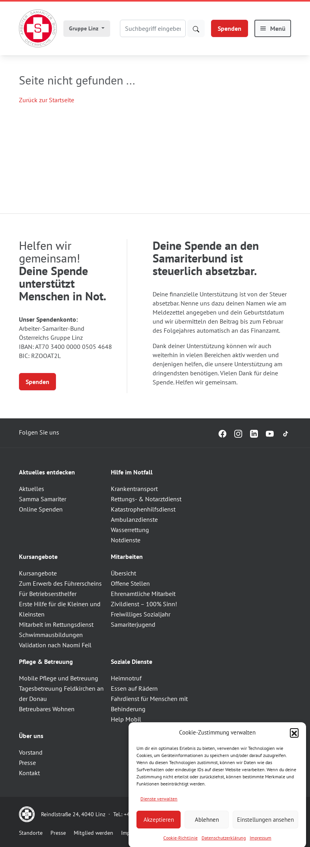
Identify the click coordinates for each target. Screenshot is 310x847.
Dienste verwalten (158, 808)
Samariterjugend (133, 624)
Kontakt (29, 773)
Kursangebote (38, 573)
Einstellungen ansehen (265, 829)
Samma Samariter (42, 499)
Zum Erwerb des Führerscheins (60, 583)
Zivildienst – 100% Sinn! (144, 604)
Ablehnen (207, 829)
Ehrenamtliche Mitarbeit (143, 594)
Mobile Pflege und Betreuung (58, 678)
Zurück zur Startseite (46, 100)
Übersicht (123, 573)
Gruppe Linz (84, 28)
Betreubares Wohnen (47, 709)
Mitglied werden (93, 832)
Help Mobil (126, 719)
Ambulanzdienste (134, 519)
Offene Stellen (130, 583)
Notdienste (125, 540)
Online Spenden (41, 509)
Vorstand (31, 752)
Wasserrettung (130, 530)
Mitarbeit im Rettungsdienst (56, 624)
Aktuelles (31, 489)
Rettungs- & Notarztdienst (146, 499)
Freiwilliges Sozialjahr (140, 614)
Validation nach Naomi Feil (55, 645)
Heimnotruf (126, 678)
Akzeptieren (159, 829)
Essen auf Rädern (134, 688)
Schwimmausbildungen (51, 635)
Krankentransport (134, 489)
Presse (27, 762)
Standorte (31, 832)
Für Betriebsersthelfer (48, 594)
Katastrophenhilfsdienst (143, 509)
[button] (294, 742)
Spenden (229, 28)
